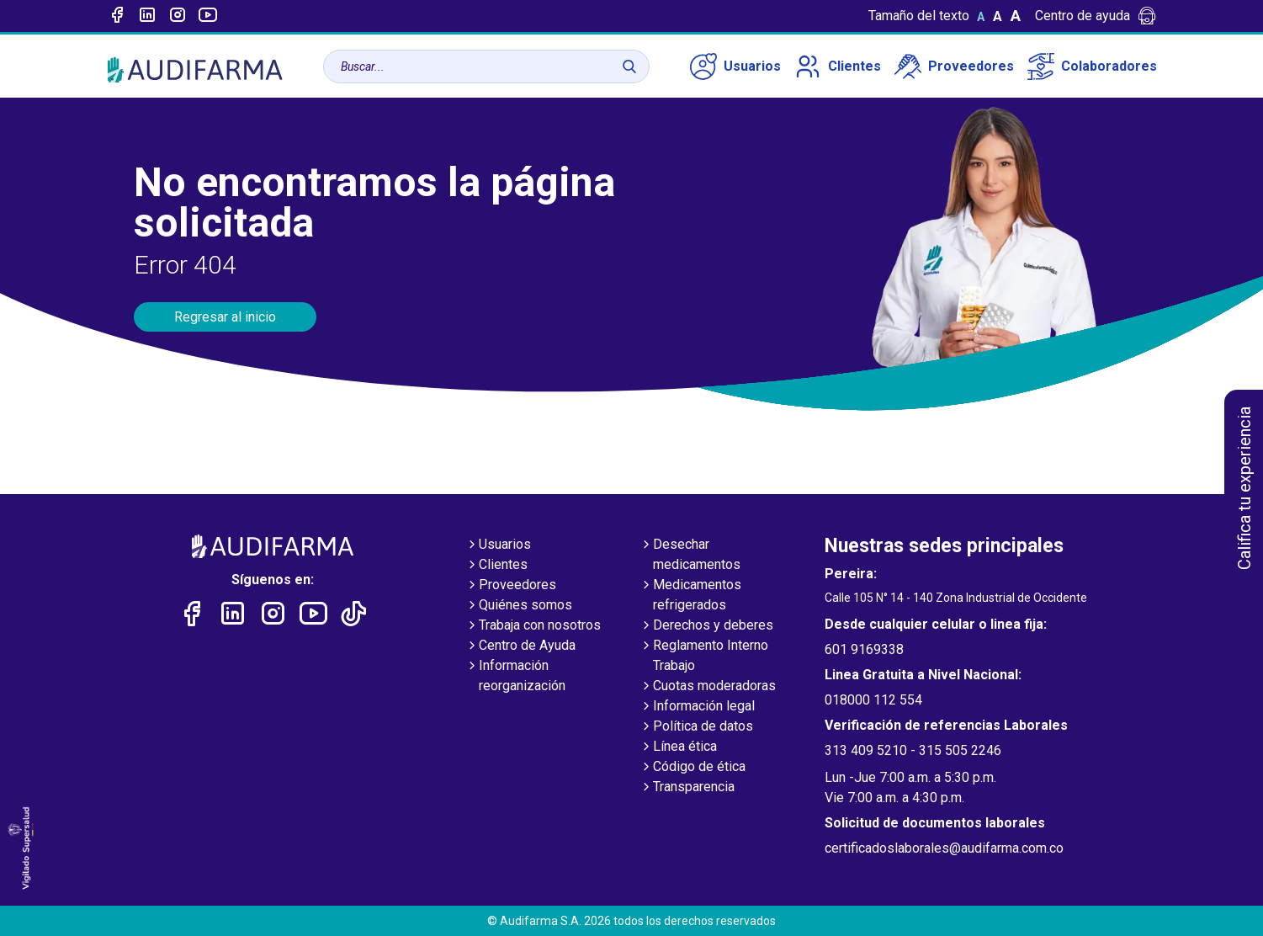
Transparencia (687, 788)
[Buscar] (629, 66)
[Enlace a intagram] (177, 16)
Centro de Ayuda (520, 646)
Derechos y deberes (706, 626)
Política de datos (696, 727)
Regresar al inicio (225, 317)
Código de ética (692, 767)
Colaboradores (1092, 66)
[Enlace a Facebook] (117, 16)
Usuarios (735, 66)
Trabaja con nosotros (533, 626)
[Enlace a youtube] (208, 16)
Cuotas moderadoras (707, 687)
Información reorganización (515, 676)
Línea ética (678, 747)
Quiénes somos (518, 606)
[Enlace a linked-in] (147, 16)
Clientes (837, 66)
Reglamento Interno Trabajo (703, 656)
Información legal (697, 707)
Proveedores (954, 66)
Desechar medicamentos (689, 555)
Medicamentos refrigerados (690, 596)
